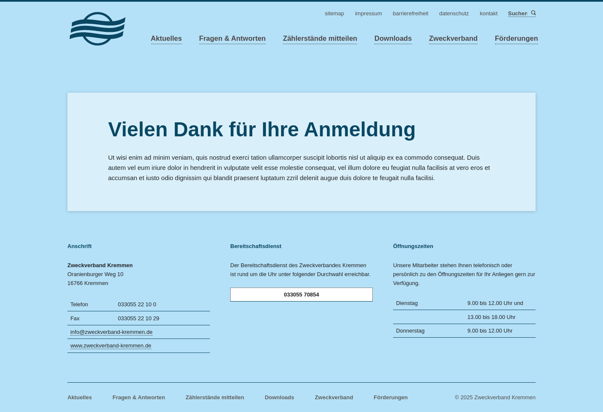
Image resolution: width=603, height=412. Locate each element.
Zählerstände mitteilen (320, 38)
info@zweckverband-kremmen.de (111, 332)
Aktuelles (166, 38)
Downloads (393, 38)
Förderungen (516, 38)
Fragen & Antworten (232, 38)
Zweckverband (453, 38)
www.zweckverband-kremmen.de (110, 345)
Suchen (533, 13)
